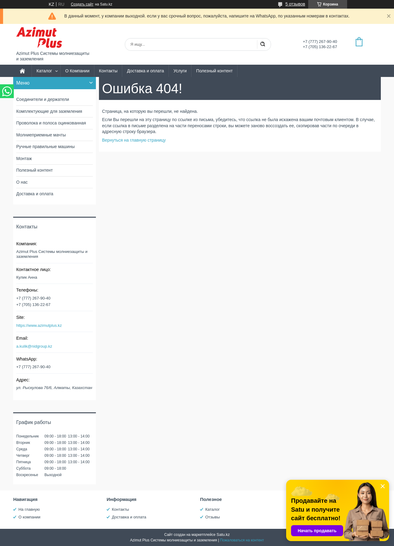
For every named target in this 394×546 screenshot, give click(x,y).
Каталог (44, 70)
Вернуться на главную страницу (134, 140)
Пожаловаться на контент (242, 540)
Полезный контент (214, 70)
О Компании (77, 70)
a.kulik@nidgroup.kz (34, 346)
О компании (29, 517)
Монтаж (24, 158)
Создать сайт (82, 4)
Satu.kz (223, 534)
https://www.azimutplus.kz (39, 325)
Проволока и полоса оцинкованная (51, 122)
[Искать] (262, 44)
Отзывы (212, 517)
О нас (22, 182)
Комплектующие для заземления (49, 111)
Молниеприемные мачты (41, 134)
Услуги (180, 70)
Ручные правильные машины (45, 146)
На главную (29, 509)
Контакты (108, 70)
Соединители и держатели (42, 99)
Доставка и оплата (145, 70)
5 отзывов (295, 4)
